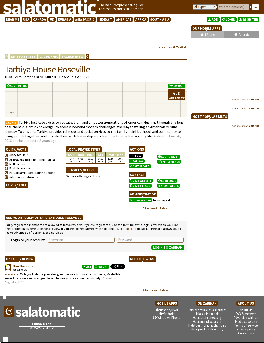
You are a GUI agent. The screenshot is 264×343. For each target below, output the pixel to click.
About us (246, 310)
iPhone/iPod (169, 310)
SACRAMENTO (72, 56)
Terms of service (246, 325)
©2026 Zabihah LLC (42, 328)
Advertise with (173, 47)
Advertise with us (246, 317)
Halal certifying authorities (207, 325)
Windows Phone (168, 317)
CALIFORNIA (48, 56)
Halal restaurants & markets (207, 310)
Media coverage (246, 321)
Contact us (246, 333)
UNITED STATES (23, 56)
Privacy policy (246, 329)
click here (126, 229)
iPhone (210, 34)
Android (244, 34)
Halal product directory (207, 329)
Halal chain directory (207, 317)
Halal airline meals (207, 314)
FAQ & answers (245, 314)
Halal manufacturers (207, 321)
